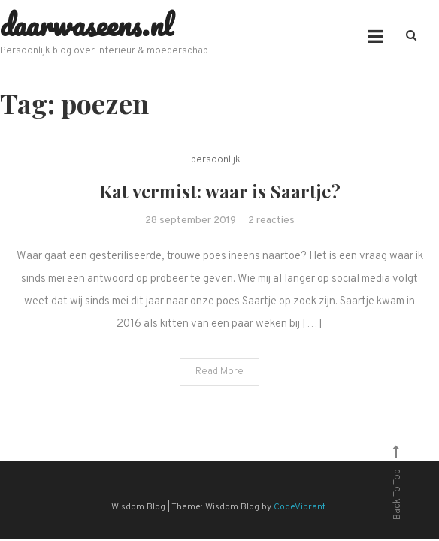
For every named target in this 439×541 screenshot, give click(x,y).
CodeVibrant (299, 507)
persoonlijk (216, 160)
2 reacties (271, 220)
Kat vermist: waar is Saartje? (220, 191)
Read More (219, 372)
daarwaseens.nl (86, 24)
